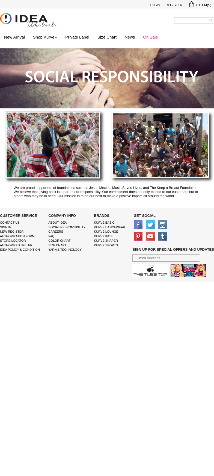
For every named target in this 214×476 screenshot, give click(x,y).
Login (155, 5)
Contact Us (10, 222)
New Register (11, 231)
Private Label (77, 37)
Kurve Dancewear (109, 227)
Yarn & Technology (65, 249)
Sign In (5, 227)
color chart (59, 240)
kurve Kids (103, 236)
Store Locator (13, 240)
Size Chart (107, 37)
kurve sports (106, 245)
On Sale (150, 37)
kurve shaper (106, 240)
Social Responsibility (66, 227)
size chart (57, 245)
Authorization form (17, 236)
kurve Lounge (106, 231)
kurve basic (104, 222)
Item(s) (200, 5)
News (130, 37)
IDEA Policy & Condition (20, 249)
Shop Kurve (45, 37)
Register (174, 5)
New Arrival (14, 37)
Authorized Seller (16, 245)
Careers (55, 231)
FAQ (51, 236)
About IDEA (57, 222)
